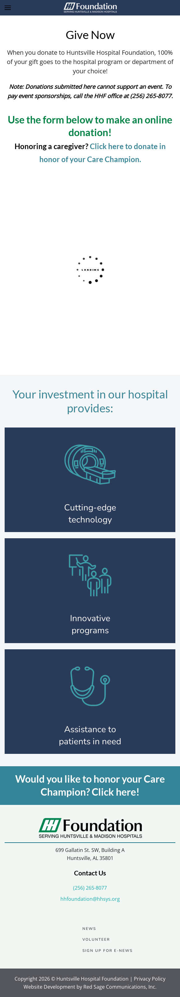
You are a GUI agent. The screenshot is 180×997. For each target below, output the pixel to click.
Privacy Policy (149, 978)
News (89, 928)
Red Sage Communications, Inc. (119, 986)
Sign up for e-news (107, 950)
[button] (8, 7)
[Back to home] (90, 7)
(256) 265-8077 (90, 887)
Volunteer (96, 939)
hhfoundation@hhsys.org (90, 899)
